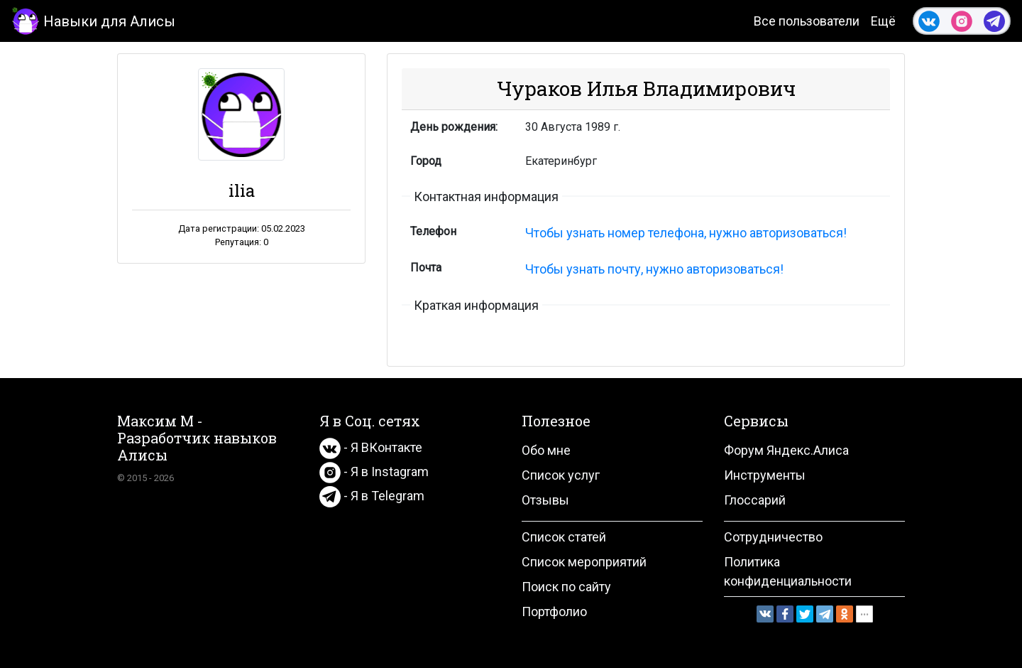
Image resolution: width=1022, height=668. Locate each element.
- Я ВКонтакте (370, 447)
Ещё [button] (883, 21)
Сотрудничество (773, 536)
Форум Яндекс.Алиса (786, 450)
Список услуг (561, 475)
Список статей (564, 536)
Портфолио (554, 611)
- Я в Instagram (374, 471)
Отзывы (545, 499)
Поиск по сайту (566, 586)
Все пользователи (806, 21)
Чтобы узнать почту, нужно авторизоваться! (654, 269)
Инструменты (765, 475)
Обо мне (546, 450)
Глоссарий (755, 499)
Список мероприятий (584, 561)
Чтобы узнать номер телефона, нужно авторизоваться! (686, 232)
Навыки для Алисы (93, 20)
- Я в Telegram (371, 495)
